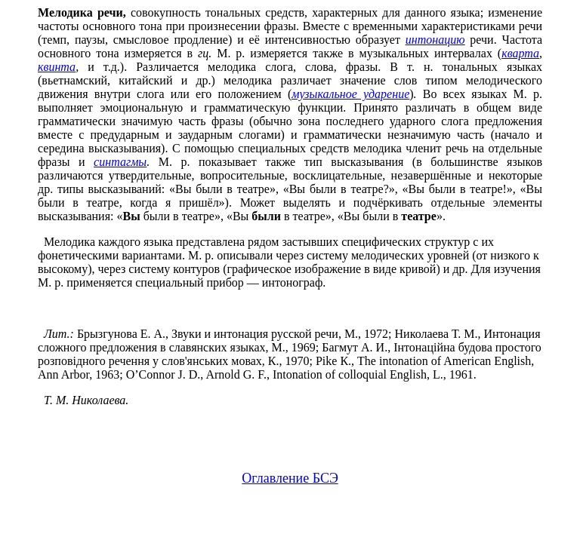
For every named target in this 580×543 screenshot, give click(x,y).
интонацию (435, 39)
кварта (520, 53)
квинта (57, 66)
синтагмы (120, 161)
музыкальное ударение (350, 93)
